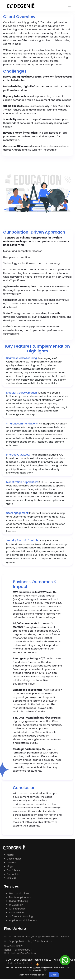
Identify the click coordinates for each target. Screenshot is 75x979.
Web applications (19, 893)
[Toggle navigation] (69, 5)
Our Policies (13, 870)
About (10, 854)
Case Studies (14, 858)
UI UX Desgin (16, 904)
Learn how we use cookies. (32, 974)
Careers (11, 862)
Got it (53, 974)
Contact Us (13, 874)
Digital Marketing (18, 901)
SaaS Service (16, 912)
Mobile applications (20, 897)
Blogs (10, 866)
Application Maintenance (23, 920)
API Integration (17, 908)
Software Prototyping (21, 916)
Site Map (11, 878)
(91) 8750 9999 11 (23, 949)
